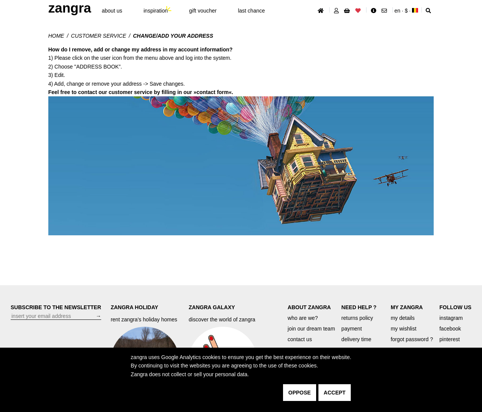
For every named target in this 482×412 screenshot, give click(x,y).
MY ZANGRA (407, 307)
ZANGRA (69, 7)
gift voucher (202, 11)
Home (56, 36)
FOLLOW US (455, 307)
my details (403, 318)
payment (351, 329)
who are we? (303, 318)
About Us (112, 11)
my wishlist (404, 329)
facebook (450, 329)
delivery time (356, 339)
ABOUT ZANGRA (309, 307)
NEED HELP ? (358, 307)
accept (335, 393)
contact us (300, 339)
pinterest (449, 339)
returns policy (357, 318)
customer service (98, 36)
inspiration (155, 11)
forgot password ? (412, 339)
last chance (251, 11)
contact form (212, 92)
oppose (299, 393)
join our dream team (311, 329)
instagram (451, 318)
